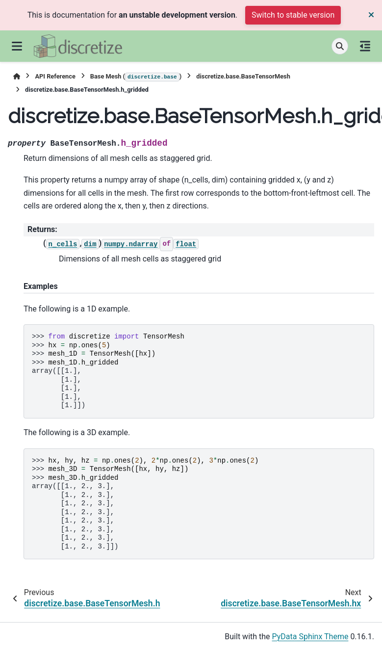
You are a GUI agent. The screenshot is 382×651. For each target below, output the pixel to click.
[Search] (339, 46)
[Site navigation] (17, 46)
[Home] (16, 76)
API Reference (55, 76)
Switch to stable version (293, 15)
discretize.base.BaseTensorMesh (243, 76)
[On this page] (365, 46)
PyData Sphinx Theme (310, 636)
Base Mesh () (135, 77)
